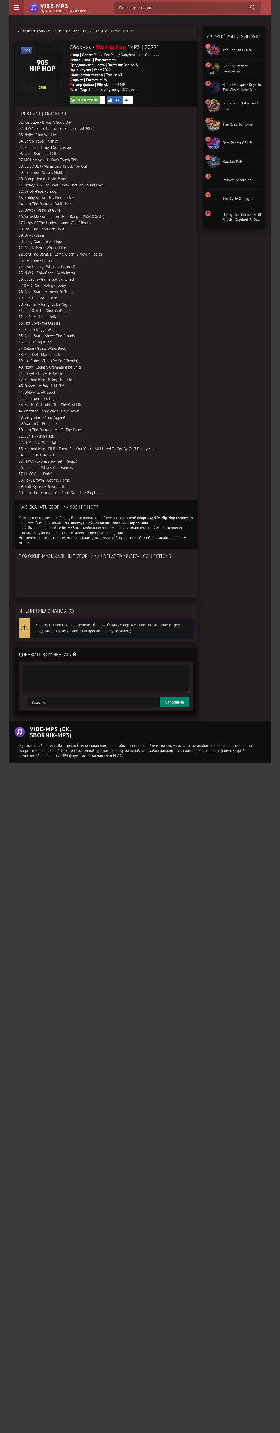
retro (134, 89)
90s (106, 89)
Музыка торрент (70, 31)
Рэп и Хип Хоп (99, 31)
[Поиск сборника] (252, 8)
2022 (124, 89)
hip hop (95, 89)
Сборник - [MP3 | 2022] (114, 46)
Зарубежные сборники (140, 54)
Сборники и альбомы (36, 31)
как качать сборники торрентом (121, 522)
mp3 (114, 89)
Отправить (37, 701)
